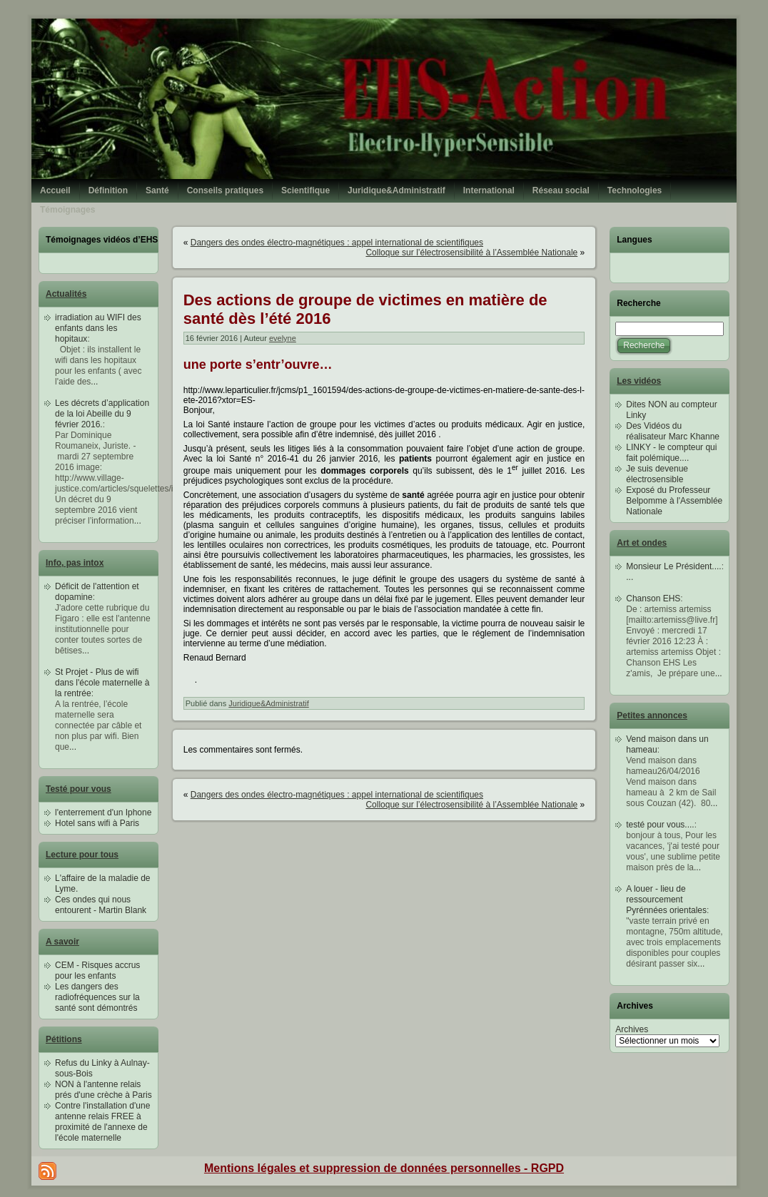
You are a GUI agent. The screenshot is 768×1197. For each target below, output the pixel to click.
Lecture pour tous (82, 855)
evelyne (282, 338)
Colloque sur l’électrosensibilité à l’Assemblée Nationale (471, 253)
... (94, 382)
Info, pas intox (74, 563)
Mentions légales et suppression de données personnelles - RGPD (384, 1168)
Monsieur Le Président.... (673, 566)
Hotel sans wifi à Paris (97, 823)
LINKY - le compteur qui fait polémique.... (671, 452)
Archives (631, 1029)
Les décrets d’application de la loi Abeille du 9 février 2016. (102, 413)
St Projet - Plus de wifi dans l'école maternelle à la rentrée (102, 682)
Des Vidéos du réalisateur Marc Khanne (672, 431)
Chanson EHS (653, 598)
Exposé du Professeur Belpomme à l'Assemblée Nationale (674, 500)
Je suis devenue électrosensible (657, 474)
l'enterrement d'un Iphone (103, 812)
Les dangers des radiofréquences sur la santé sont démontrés (97, 997)
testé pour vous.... (660, 825)
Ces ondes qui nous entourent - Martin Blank (100, 905)
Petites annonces (652, 715)
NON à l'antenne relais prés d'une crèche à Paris (103, 1089)
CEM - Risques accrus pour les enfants (97, 970)
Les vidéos (639, 381)
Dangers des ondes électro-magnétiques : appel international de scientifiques (337, 243)
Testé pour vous (78, 789)
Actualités (66, 294)
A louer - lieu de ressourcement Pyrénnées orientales (666, 899)
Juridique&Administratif (268, 703)
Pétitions (64, 1039)
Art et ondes (642, 543)
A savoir (62, 942)
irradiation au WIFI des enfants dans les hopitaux (98, 328)
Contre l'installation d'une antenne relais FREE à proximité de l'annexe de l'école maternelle (102, 1122)
